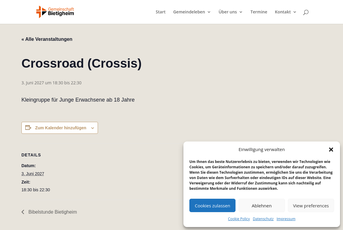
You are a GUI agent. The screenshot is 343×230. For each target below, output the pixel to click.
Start (161, 12)
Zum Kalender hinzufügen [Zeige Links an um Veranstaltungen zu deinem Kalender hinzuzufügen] (60, 127)
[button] (331, 150)
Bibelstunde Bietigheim (52, 212)
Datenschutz (263, 218)
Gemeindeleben (189, 12)
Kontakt (283, 12)
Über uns (228, 12)
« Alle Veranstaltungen (46, 39)
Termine (258, 12)
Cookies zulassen (212, 206)
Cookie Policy (239, 218)
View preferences (311, 206)
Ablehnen (262, 206)
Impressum (286, 218)
